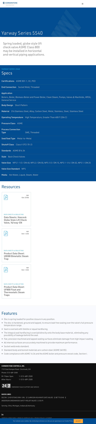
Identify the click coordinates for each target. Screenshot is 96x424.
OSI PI (41, 401)
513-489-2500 (12, 373)
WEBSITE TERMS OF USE (25, 418)
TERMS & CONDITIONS (9, 418)
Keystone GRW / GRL (17, 397)
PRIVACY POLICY (40, 418)
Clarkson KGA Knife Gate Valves (40, 397)
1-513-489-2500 (26, 376)
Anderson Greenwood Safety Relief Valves (19, 401)
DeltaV (4, 397)
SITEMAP (49, 418)
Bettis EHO (59, 397)
